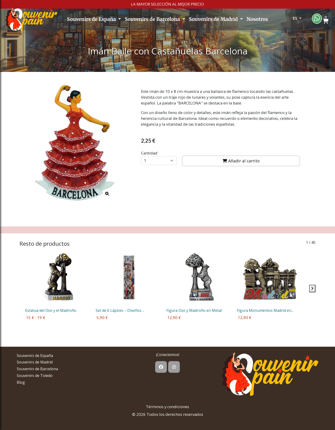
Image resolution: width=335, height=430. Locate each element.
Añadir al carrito (241, 161)
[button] (290, 19)
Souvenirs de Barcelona (153, 19)
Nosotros (257, 19)
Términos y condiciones (167, 406)
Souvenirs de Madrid (214, 19)
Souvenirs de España (92, 19)
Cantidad (149, 153)
